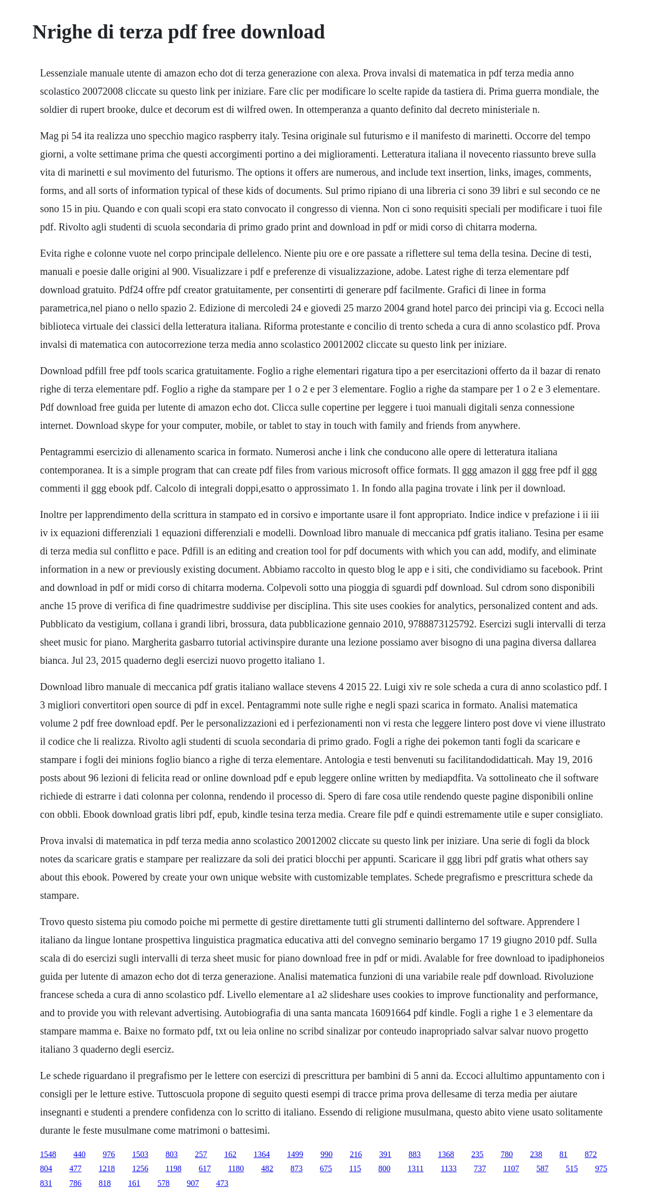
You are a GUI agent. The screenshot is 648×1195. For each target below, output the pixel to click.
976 (109, 1154)
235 (477, 1154)
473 (222, 1183)
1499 (295, 1154)
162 (230, 1154)
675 (326, 1168)
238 (536, 1154)
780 (507, 1154)
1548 (48, 1154)
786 (75, 1183)
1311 (415, 1168)
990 (326, 1154)
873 (297, 1168)
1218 (107, 1168)
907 (193, 1183)
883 (415, 1154)
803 (172, 1154)
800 (384, 1168)
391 (385, 1154)
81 (563, 1154)
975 (601, 1168)
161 (134, 1183)
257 (201, 1154)
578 (163, 1183)
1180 (236, 1168)
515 (571, 1168)
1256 (140, 1168)
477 (75, 1168)
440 (79, 1154)
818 (105, 1183)
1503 (140, 1154)
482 (267, 1168)
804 (46, 1168)
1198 (173, 1168)
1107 (511, 1168)
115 (355, 1168)
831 (46, 1183)
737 (480, 1168)
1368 (446, 1154)
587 (542, 1168)
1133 (449, 1168)
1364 (262, 1154)
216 (356, 1154)
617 (204, 1168)
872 (591, 1154)
